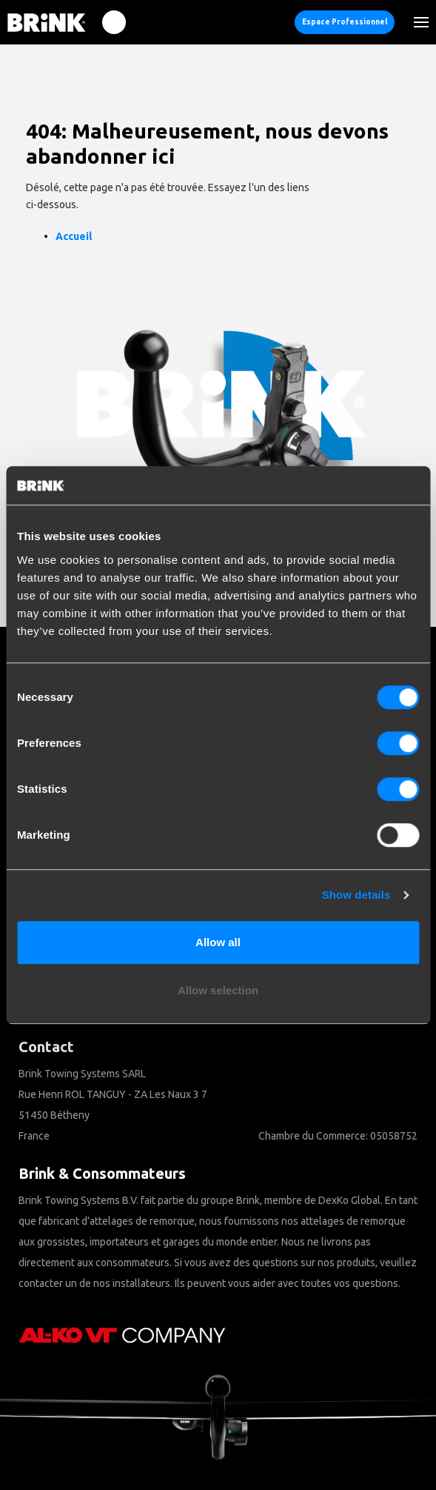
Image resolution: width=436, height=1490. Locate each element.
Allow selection (218, 990)
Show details (356, 894)
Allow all (218, 942)
